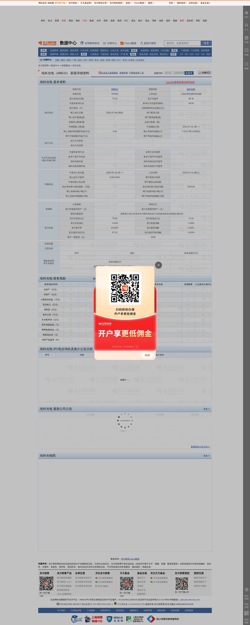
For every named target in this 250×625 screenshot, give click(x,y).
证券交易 (193, 3)
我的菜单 (181, 3)
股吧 (150, 3)
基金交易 (205, 3)
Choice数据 (139, 3)
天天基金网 (85, 3)
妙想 (128, 3)
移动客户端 (60, 3)
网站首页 (43, 3)
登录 (171, 3)
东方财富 (73, 3)
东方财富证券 (100, 3)
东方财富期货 (116, 3)
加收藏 (51, 3)
